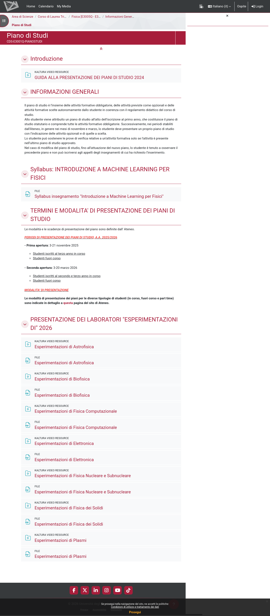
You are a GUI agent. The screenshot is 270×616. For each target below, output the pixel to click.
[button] (219, 6)
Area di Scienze (22, 17)
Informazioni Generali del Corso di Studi (133, 17)
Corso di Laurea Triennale (56, 17)
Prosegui (135, 612)
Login (257, 6)
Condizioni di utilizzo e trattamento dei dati (135, 606)
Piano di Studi (22, 25)
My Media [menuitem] (64, 6)
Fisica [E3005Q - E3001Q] (89, 17)
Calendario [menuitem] (46, 6)
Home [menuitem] (31, 6)
